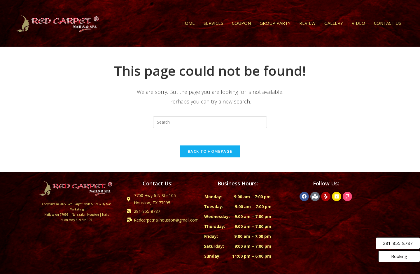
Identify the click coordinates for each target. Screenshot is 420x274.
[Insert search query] (210, 122)
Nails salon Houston (85, 214)
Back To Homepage (210, 151)
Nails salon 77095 (56, 214)
